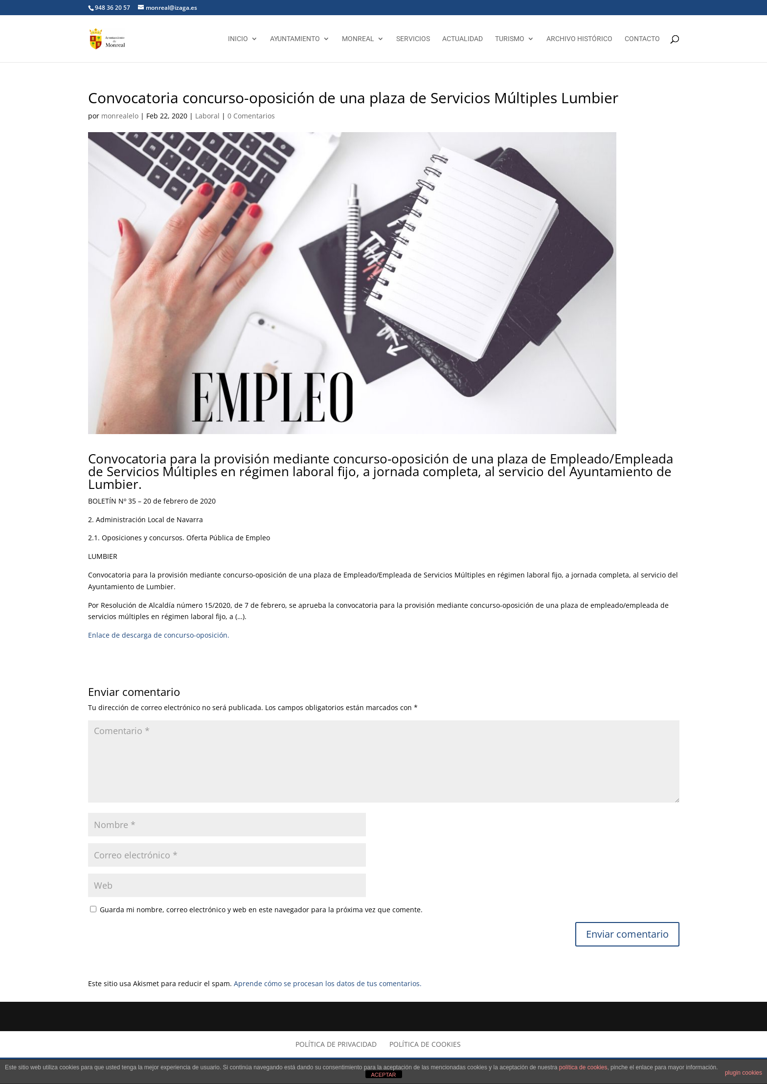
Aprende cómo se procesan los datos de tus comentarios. (328, 983)
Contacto (642, 39)
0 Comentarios (251, 115)
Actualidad (462, 39)
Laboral (207, 115)
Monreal (358, 39)
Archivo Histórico (579, 39)
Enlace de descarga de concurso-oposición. (158, 635)
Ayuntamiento (295, 39)
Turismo (509, 39)
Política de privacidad (336, 1044)
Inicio (238, 39)
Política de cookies (425, 1044)
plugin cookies (743, 1072)
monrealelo (119, 115)
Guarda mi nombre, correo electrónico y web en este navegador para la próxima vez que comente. (261, 909)
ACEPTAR (383, 1075)
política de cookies (583, 1067)
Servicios (413, 39)
